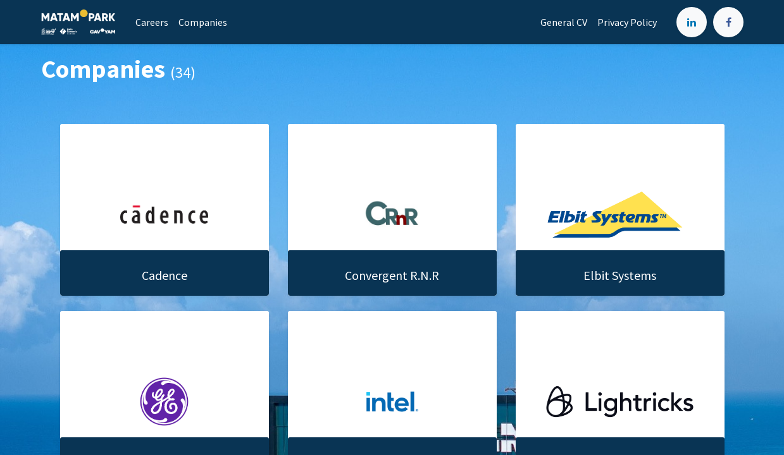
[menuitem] (151, 22)
